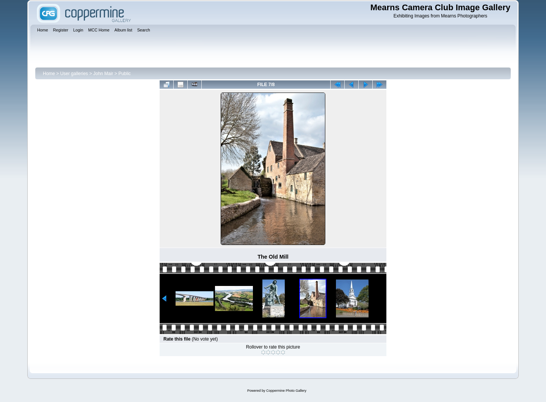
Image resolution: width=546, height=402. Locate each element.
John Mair (103, 73)
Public (124, 73)
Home (49, 73)
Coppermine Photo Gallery (286, 391)
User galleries (74, 73)
